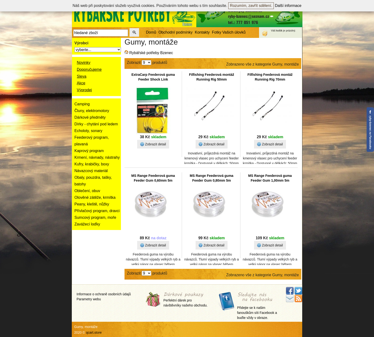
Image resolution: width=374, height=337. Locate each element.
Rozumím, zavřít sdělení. (251, 6)
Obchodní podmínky (175, 32)
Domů (151, 32)
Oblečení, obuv (87, 191)
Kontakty (202, 32)
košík (279, 30)
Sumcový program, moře (95, 217)
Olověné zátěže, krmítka (95, 197)
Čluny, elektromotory (91, 111)
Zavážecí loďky (87, 224)
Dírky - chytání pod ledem (96, 124)
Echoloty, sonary (88, 131)
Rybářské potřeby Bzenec (151, 53)
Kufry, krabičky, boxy (91, 164)
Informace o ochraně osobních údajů (104, 294)
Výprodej (84, 90)
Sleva (81, 76)
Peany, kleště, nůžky (91, 204)
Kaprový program (89, 151)
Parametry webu (89, 299)
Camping (82, 104)
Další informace (288, 6)
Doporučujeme (89, 69)
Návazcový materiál (91, 171)
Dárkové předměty (90, 117)
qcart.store (94, 332)
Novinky (83, 63)
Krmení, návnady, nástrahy (97, 157)
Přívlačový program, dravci (96, 211)
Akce (81, 83)
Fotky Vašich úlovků (229, 32)
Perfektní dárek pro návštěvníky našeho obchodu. (185, 300)
